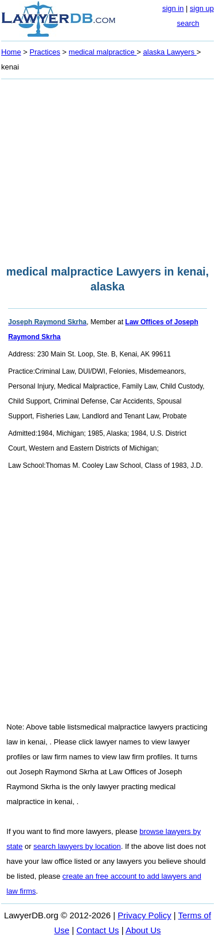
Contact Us (97, 930)
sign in (173, 8)
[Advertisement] (107, 169)
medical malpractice (103, 52)
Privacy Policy (144, 915)
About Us (143, 930)
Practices (45, 52)
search (188, 23)
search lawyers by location (76, 846)
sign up (202, 8)
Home (11, 52)
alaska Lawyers (170, 52)
